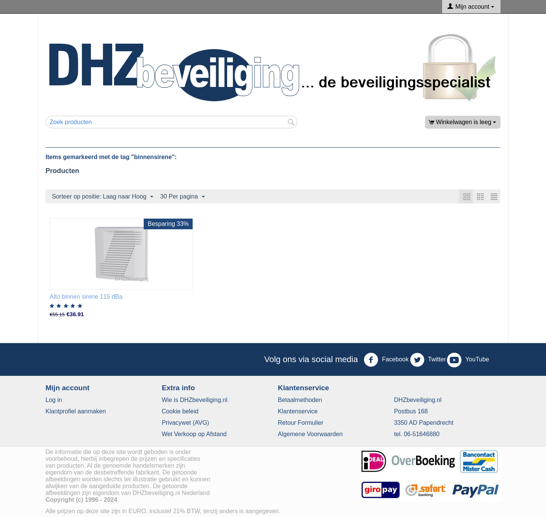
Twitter (428, 360)
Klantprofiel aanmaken (76, 411)
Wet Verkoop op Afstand (194, 434)
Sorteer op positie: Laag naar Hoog (102, 197)
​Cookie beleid (180, 411)
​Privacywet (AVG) (185, 422)
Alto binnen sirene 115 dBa (86, 296)
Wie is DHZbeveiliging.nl (194, 400)
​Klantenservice (298, 411)
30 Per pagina (182, 197)
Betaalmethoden (300, 400)
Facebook (386, 360)
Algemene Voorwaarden (310, 434)
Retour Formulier (300, 422)
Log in (54, 400)
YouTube (468, 360)
